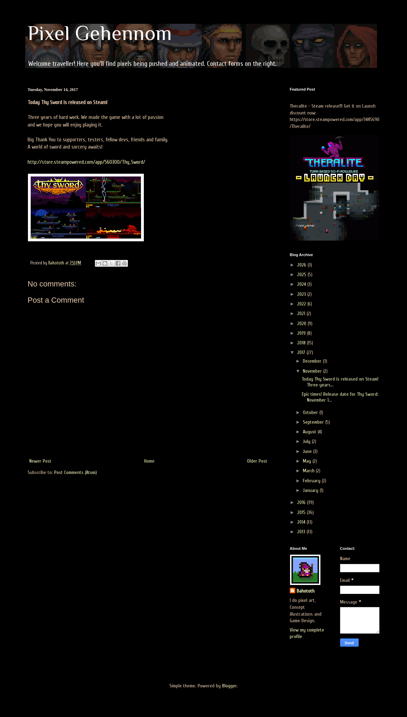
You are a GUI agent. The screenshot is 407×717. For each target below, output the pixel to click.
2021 (302, 313)
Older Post (257, 461)
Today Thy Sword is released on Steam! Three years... (340, 382)
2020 (302, 323)
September (314, 422)
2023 (302, 294)
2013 (302, 532)
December (313, 361)
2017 (302, 352)
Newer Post (40, 461)
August (310, 432)
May (307, 461)
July (307, 441)
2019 (302, 333)
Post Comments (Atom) (75, 472)
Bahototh (306, 591)
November (313, 371)
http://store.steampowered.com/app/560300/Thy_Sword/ (86, 162)
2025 (302, 274)
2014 (302, 522)
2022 (302, 304)
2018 (302, 343)
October (311, 412)
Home (149, 461)
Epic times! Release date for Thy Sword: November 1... (340, 397)
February (312, 481)
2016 (302, 502)
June (308, 451)
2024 (302, 284)
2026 (302, 265)
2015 (302, 512)
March (309, 471)
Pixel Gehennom (100, 32)
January (311, 490)
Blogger (229, 686)
